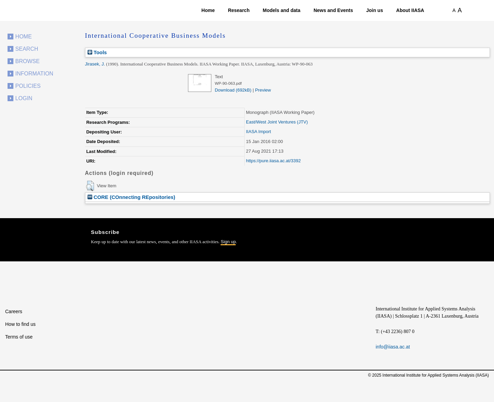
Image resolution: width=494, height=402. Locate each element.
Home (208, 10)
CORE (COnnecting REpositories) (131, 197)
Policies (28, 86)
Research (238, 10)
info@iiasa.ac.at (393, 347)
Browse (27, 61)
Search (26, 49)
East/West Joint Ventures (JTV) (277, 122)
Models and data (282, 10)
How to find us (20, 324)
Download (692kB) (233, 90)
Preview (263, 90)
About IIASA (410, 10)
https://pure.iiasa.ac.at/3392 (273, 160)
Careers (13, 311)
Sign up (228, 241)
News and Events (333, 10)
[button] (90, 186)
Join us (374, 10)
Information (34, 73)
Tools (97, 52)
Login (24, 98)
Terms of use (19, 337)
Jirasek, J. (95, 64)
